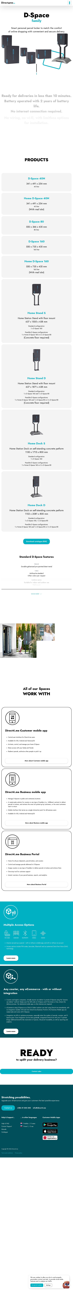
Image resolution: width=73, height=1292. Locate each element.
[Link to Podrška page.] (26, 1265)
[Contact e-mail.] (39, 1250)
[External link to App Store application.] (50, 1273)
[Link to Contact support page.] (6, 1268)
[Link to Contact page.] (8, 1249)
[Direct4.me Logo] (8, 3)
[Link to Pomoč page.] (25, 1268)
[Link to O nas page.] (31, 1268)
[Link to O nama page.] (33, 1265)
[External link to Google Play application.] (50, 1266)
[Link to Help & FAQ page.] (5, 1265)
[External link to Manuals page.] (4, 1271)
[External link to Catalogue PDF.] (4, 1274)
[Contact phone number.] (24, 1250)
